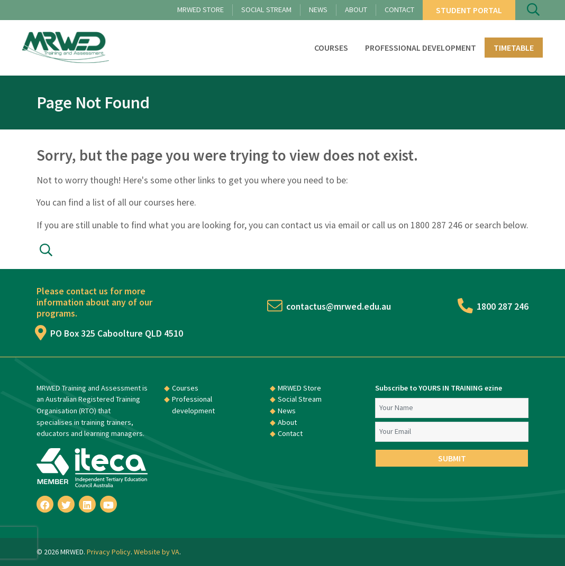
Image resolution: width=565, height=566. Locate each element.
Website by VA (156, 551)
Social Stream (266, 9)
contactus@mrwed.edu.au (330, 306)
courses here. (170, 202)
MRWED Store (200, 9)
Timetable (514, 47)
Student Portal (469, 10)
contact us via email (320, 225)
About (356, 9)
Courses (331, 47)
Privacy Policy (109, 551)
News (318, 9)
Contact (399, 9)
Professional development (420, 47)
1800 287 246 (493, 306)
